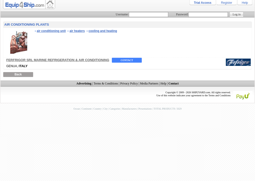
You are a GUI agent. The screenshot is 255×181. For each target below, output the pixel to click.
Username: (122, 14)
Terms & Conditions (106, 83)
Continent (87, 108)
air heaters (77, 31)
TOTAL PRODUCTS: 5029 (167, 108)
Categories (114, 108)
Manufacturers (129, 108)
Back (18, 74)
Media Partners (149, 83)
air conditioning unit (51, 31)
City (105, 108)
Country (97, 108)
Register (226, 3)
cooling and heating (103, 31)
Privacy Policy (129, 83)
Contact (127, 60)
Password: (182, 14)
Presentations (145, 108)
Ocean (76, 108)
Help (245, 3)
